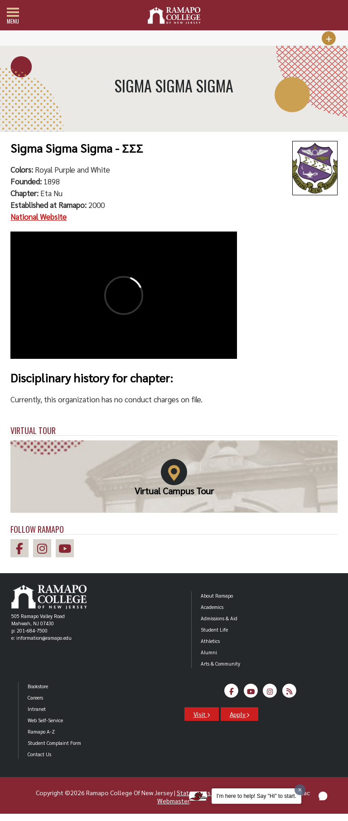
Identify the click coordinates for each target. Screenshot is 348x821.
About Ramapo (217, 595)
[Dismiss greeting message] (300, 789)
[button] (323, 796)
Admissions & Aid (219, 618)
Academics (212, 607)
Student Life (214, 629)
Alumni (209, 652)
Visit (201, 714)
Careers (35, 697)
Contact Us (39, 754)
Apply (239, 714)
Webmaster (173, 801)
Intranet (37, 708)
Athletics (210, 640)
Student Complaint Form (54, 742)
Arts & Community (220, 663)
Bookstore (38, 686)
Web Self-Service (45, 720)
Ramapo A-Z (41, 731)
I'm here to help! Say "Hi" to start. (256, 796)
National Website (38, 217)
